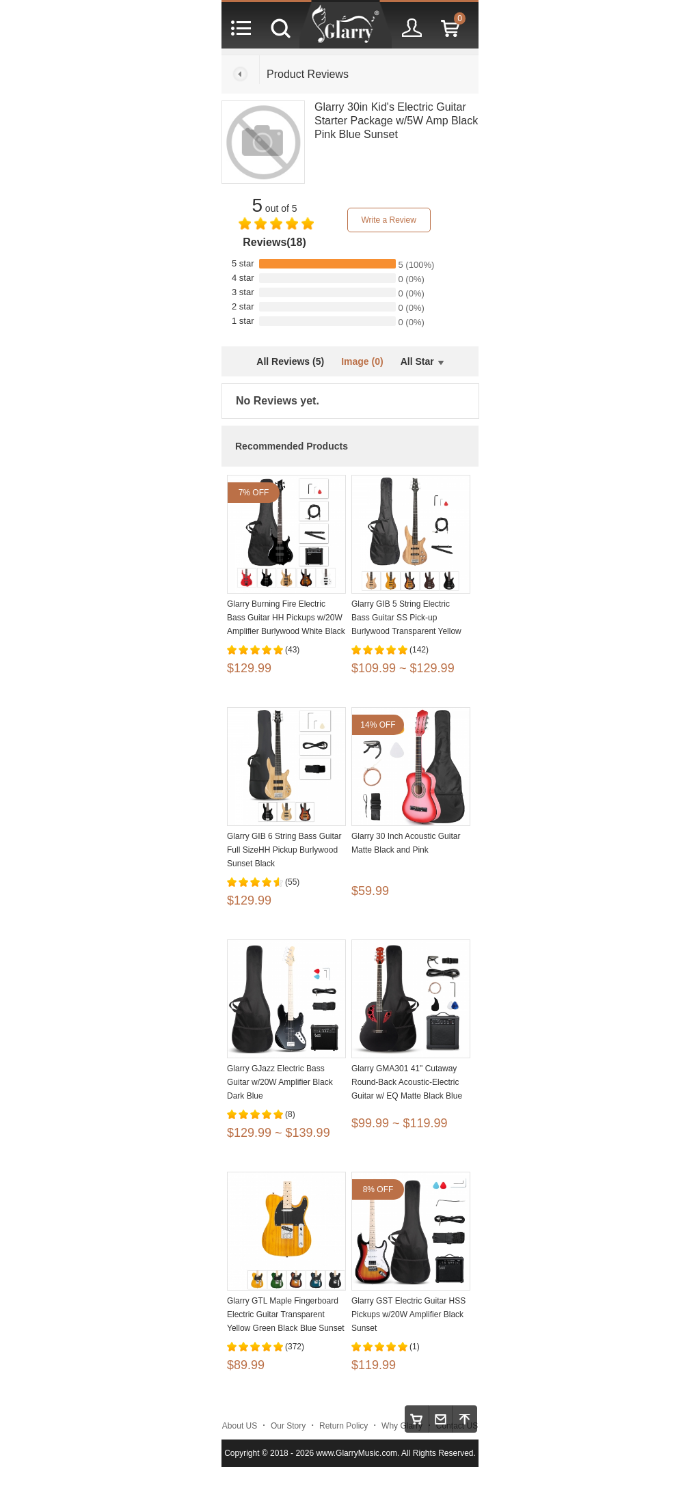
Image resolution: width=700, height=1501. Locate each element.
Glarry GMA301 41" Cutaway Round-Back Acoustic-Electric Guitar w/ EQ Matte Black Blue (406, 1082)
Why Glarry (401, 1426)
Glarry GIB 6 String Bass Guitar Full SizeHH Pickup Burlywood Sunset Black (284, 849)
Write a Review (388, 220)
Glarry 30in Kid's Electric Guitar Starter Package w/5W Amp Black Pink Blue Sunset (396, 120)
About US (239, 1426)
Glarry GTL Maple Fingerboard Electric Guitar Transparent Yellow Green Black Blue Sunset (286, 1314)
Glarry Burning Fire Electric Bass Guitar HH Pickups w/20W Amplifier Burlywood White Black (286, 617)
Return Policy (343, 1426)
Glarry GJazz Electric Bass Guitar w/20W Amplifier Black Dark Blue (280, 1082)
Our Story (288, 1426)
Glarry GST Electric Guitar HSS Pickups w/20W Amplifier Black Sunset (408, 1314)
